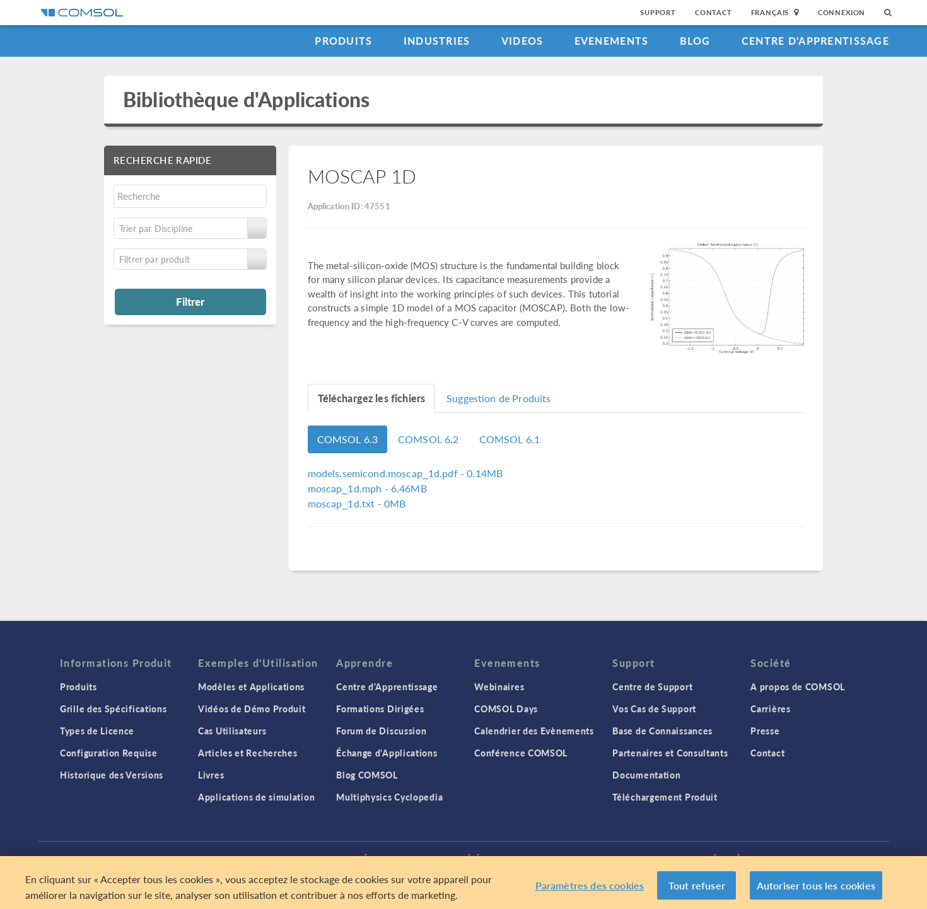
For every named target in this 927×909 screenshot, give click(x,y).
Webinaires (499, 686)
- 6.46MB (367, 488)
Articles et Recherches (247, 752)
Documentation (646, 774)
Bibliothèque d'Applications (246, 99)
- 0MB (357, 503)
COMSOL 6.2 (428, 439)
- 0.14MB (405, 473)
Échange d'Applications (386, 752)
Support (658, 12)
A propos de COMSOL (797, 686)
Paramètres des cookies (589, 890)
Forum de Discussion (381, 730)
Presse (764, 730)
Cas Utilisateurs (232, 730)
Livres (211, 774)
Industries (437, 40)
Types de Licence (97, 730)
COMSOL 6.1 (509, 439)
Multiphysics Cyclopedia (389, 796)
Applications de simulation (256, 796)
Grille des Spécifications (113, 708)
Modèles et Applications (251, 686)
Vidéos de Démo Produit (251, 708)
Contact (713, 12)
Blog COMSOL (367, 774)
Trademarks (405, 858)
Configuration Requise (109, 752)
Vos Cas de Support (654, 708)
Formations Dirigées (380, 708)
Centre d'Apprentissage (815, 40)
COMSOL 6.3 (347, 439)
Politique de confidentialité (305, 858)
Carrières (770, 708)
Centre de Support (652, 686)
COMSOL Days (506, 708)
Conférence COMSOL (521, 752)
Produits (343, 40)
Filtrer (190, 301)
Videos (522, 40)
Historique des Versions (111, 774)
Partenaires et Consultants (670, 752)
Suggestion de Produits (498, 398)
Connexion (841, 12)
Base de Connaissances (662, 730)
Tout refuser (696, 890)
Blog (695, 40)
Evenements (611, 40)
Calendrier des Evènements (534, 730)
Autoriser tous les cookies (816, 890)
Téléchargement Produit (664, 796)
